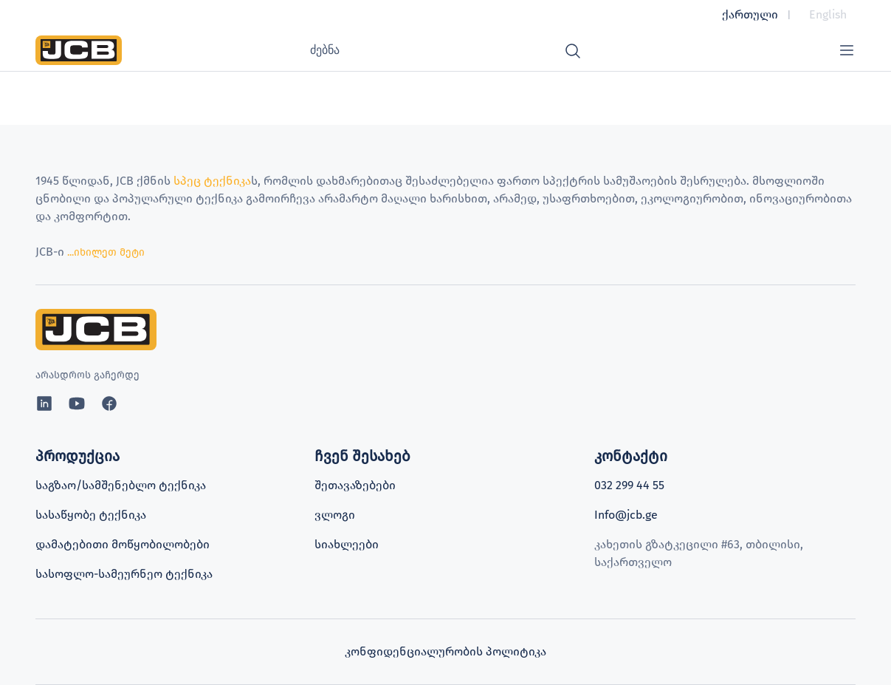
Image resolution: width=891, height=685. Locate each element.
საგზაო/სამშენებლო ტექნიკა (120, 485)
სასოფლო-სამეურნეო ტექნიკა (124, 574)
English (828, 14)
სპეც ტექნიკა (212, 181)
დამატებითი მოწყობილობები (122, 544)
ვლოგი (334, 515)
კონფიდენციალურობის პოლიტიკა (445, 651)
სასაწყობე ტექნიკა (90, 515)
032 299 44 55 (629, 485)
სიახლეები (346, 544)
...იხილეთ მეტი (104, 252)
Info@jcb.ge (626, 515)
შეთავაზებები (355, 485)
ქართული (750, 14)
